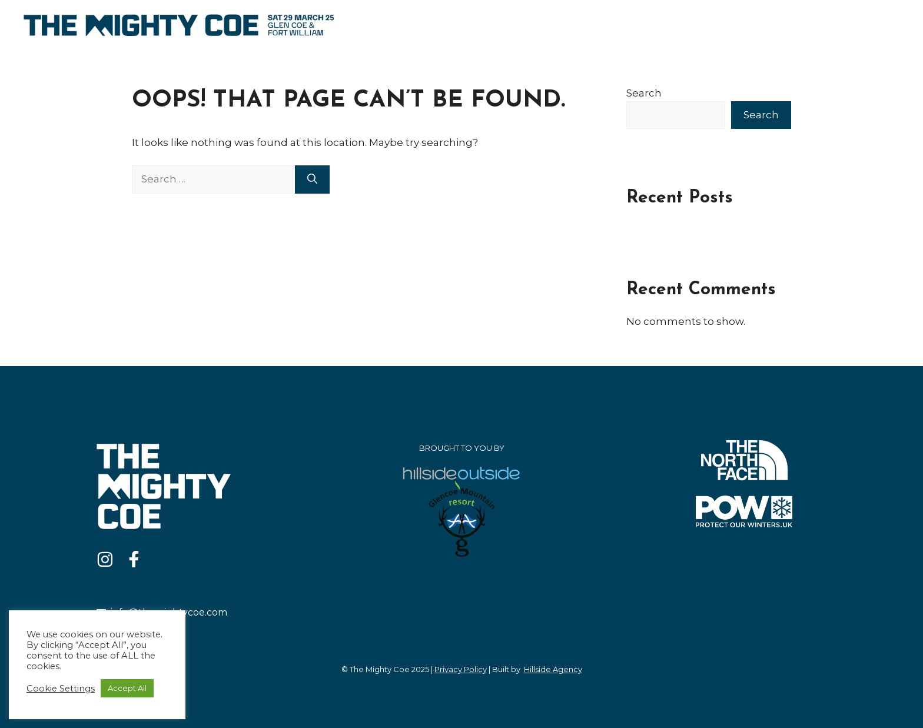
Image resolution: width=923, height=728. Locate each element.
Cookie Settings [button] (60, 688)
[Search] (312, 179)
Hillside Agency (553, 669)
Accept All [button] (127, 688)
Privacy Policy (460, 669)
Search (644, 93)
